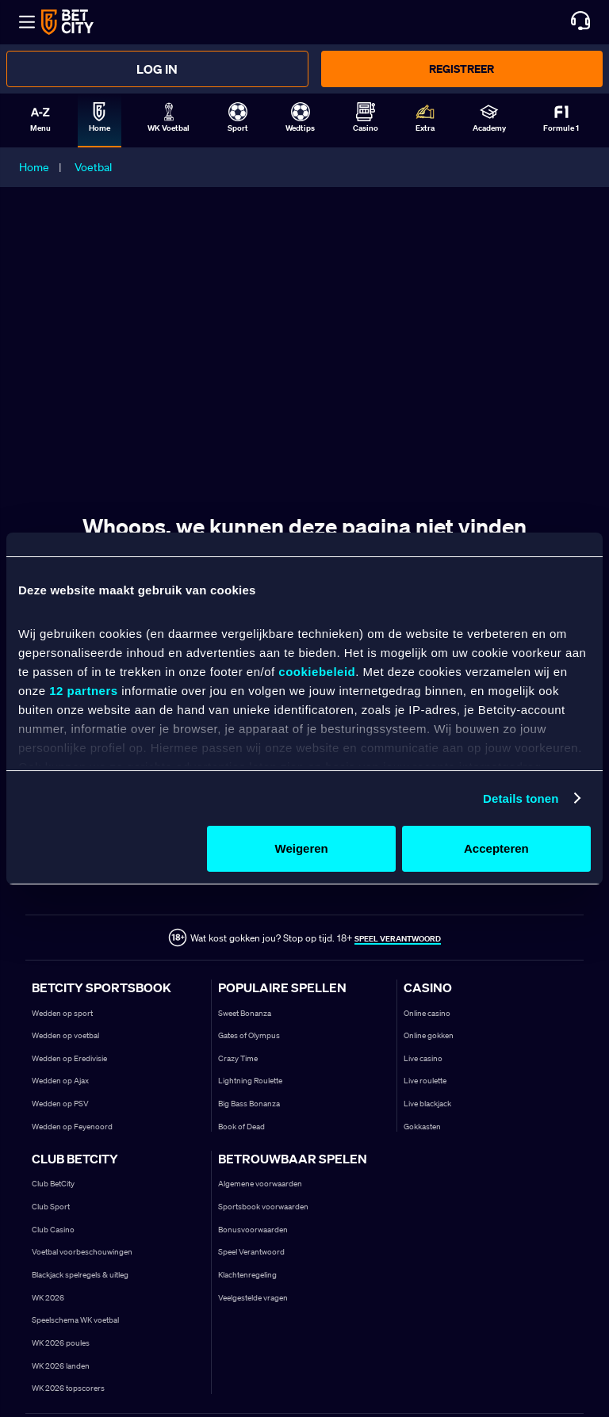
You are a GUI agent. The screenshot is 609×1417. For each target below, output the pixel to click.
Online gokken (429, 1035)
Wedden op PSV (60, 1104)
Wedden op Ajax (60, 1081)
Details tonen (520, 798)
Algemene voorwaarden (260, 1184)
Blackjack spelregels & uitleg (80, 1275)
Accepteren (496, 848)
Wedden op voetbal (65, 1035)
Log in (157, 69)
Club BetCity (53, 1184)
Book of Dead (241, 1126)
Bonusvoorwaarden (253, 1230)
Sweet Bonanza (244, 1013)
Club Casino (53, 1230)
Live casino (423, 1058)
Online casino (427, 1013)
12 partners (83, 690)
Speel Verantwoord (251, 1252)
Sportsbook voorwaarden (263, 1207)
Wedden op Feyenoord (72, 1126)
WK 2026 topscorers (68, 1388)
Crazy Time (238, 1058)
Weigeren (301, 848)
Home (34, 167)
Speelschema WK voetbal (75, 1320)
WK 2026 (48, 1298)
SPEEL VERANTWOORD (397, 939)
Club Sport (51, 1207)
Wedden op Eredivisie (69, 1058)
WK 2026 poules (61, 1343)
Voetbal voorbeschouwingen (82, 1252)
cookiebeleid (316, 671)
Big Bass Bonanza (249, 1104)
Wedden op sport (62, 1013)
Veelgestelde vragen (253, 1298)
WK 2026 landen (61, 1366)
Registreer (461, 68)
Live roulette (425, 1081)
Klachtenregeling (247, 1275)
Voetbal (93, 167)
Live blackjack (427, 1104)
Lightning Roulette (250, 1081)
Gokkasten (422, 1126)
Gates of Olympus (249, 1035)
